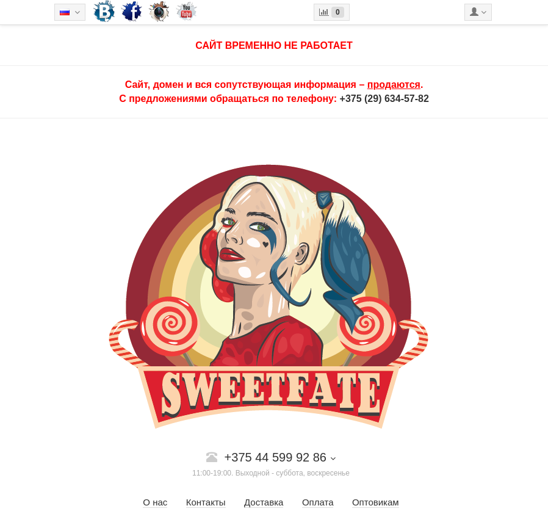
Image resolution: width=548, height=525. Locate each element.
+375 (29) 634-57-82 (384, 98)
